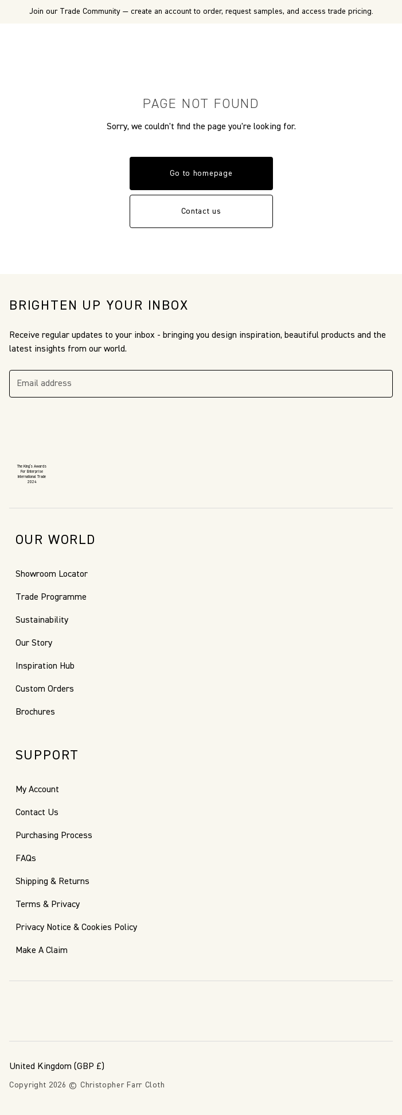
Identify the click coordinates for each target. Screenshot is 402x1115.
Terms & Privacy (47, 904)
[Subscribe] (379, 384)
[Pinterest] (43, 1011)
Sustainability (41, 620)
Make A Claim (41, 950)
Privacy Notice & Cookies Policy (76, 927)
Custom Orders (44, 689)
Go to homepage (201, 173)
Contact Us (36, 812)
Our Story (33, 643)
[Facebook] (16, 1011)
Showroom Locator (51, 574)
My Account (37, 789)
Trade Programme (51, 597)
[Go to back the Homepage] (201, 42)
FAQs (25, 858)
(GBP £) (56, 1066)
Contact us (201, 211)
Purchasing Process (53, 835)
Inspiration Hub (45, 666)
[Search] (42, 42)
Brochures (35, 712)
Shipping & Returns (52, 881)
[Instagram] (71, 1011)
